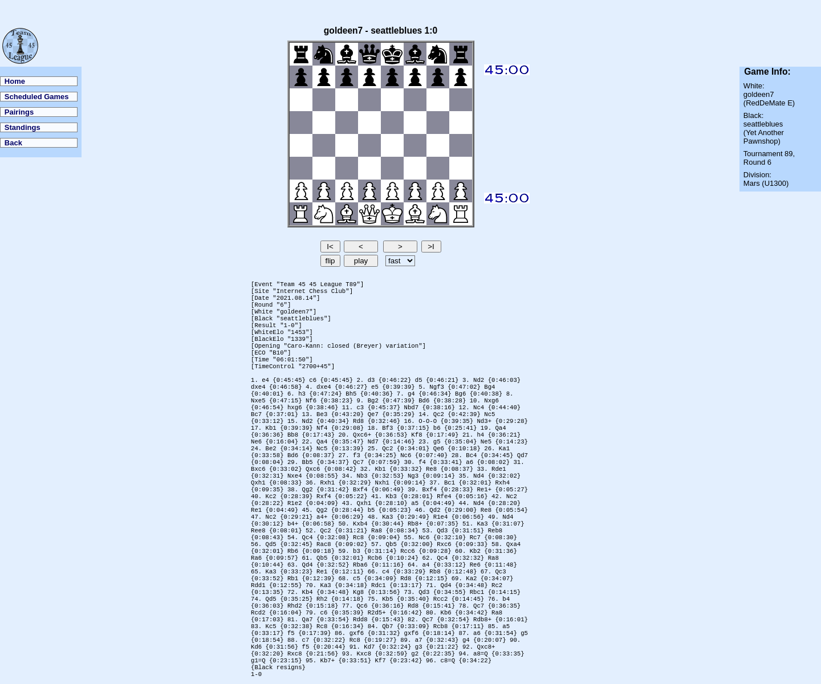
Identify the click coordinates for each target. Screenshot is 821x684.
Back (13, 143)
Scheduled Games (37, 96)
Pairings (19, 112)
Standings (22, 127)
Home (15, 81)
